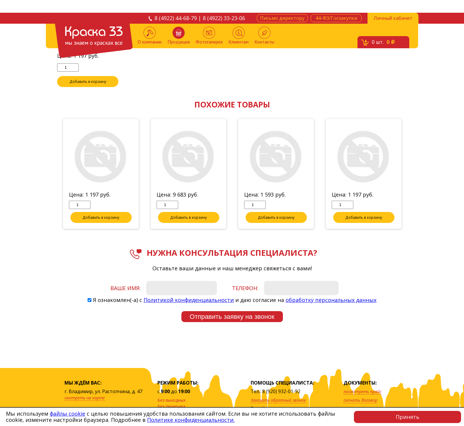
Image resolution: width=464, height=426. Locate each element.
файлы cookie (67, 413)
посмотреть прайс (362, 391)
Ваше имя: (125, 288)
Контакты (264, 36)
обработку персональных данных (331, 300)
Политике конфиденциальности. (191, 419)
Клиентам (238, 36)
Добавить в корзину (87, 81)
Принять (407, 416)
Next (411, 174)
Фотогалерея (209, 36)
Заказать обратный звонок (278, 400)
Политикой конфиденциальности (189, 300)
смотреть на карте (85, 398)
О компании (150, 36)
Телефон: (245, 288)
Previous (53, 174)
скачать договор (360, 400)
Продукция (178, 36)
